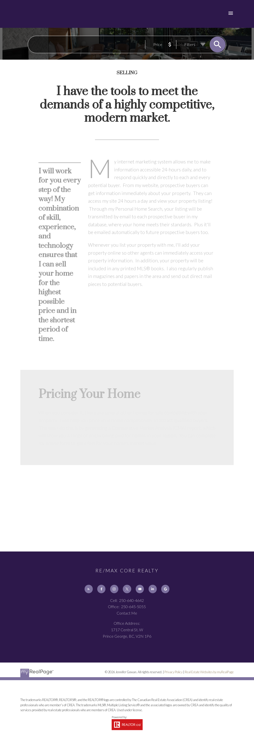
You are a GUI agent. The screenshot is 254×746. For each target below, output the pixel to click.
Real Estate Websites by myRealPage (209, 672)
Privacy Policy (173, 672)
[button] (89, 589)
